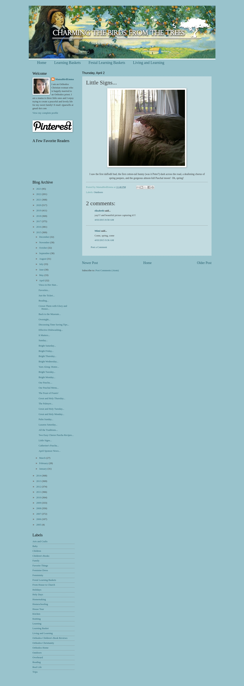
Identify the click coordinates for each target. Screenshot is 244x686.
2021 (39, 199)
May (41, 275)
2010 (39, 497)
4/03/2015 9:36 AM (104, 240)
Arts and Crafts (40, 541)
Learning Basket (41, 628)
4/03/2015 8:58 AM (104, 220)
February (44, 463)
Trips (35, 672)
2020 (39, 205)
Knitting (37, 619)
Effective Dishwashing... (51, 330)
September (44, 253)
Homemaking (39, 599)
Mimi (97, 231)
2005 (39, 524)
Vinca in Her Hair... (48, 285)
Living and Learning (148, 62)
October (43, 247)
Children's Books (41, 556)
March (42, 458)
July (41, 264)
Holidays (37, 589)
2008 (39, 508)
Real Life (37, 667)
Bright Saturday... (47, 345)
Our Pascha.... (45, 382)
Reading (37, 662)
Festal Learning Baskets (107, 62)
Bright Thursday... (47, 356)
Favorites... (44, 290)
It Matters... (44, 335)
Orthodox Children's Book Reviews (50, 638)
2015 (39, 232)
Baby (35, 546)
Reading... (44, 300)
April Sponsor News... (50, 451)
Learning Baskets (67, 62)
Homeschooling (40, 604)
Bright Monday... (47, 377)
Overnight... (44, 319)
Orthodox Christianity (43, 643)
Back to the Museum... (50, 314)
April (42, 280)
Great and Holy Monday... (51, 414)
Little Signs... (45, 440)
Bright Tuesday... (47, 372)
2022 (39, 194)
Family (36, 560)
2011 (39, 492)
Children (37, 551)
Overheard (38, 657)
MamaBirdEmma (64, 79)
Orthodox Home (41, 647)
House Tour (38, 609)
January (43, 468)
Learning (37, 623)
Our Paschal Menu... (49, 387)
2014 (39, 475)
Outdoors (98, 192)
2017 (39, 221)
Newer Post (90, 263)
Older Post (204, 263)
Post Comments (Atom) (107, 270)
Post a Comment (99, 247)
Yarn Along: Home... (49, 367)
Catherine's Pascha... (49, 445)
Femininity (38, 575)
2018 (39, 216)
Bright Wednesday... (48, 361)
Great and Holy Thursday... (52, 398)
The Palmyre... (46, 403)
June (41, 269)
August (43, 259)
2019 (39, 210)
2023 (39, 189)
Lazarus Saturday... (48, 424)
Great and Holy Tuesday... (51, 409)
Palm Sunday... (46, 419)
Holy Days (38, 594)
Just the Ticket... (47, 295)
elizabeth (99, 210)
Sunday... (43, 340)
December (44, 237)
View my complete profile (45, 113)
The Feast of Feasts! (48, 393)
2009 (39, 503)
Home (41, 62)
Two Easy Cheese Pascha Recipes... (56, 435)
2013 (39, 481)
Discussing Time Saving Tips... (54, 324)
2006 (39, 519)
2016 (39, 227)
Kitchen (36, 614)
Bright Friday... (46, 351)
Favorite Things (40, 565)
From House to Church (44, 584)
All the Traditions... (48, 430)
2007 (39, 514)
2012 (39, 486)
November (44, 242)
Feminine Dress (40, 570)
